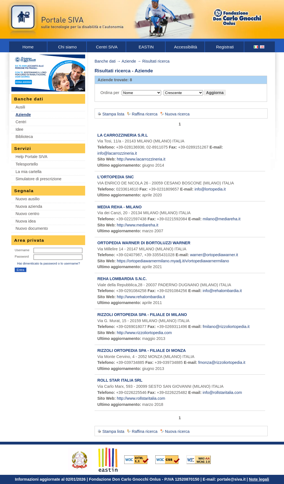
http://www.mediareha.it (137, 225)
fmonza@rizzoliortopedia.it (221, 362)
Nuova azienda (29, 206)
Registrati (225, 47)
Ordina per (109, 92)
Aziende (23, 114)
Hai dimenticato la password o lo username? (48, 263)
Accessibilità (185, 47)
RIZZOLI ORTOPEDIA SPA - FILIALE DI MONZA (141, 350)
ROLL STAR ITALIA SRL (120, 380)
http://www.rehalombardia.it (141, 297)
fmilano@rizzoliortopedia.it (226, 326)
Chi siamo (67, 47)
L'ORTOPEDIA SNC (115, 177)
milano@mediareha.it (221, 219)
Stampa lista (113, 114)
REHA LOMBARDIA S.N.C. (122, 278)
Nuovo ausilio (27, 199)
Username (22, 250)
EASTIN (146, 47)
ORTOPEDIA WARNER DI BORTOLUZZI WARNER (144, 243)
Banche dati (105, 61)
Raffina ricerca (145, 114)
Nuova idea (26, 221)
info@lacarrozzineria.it (117, 153)
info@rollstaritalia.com (222, 392)
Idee (19, 129)
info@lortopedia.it (210, 189)
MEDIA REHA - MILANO (119, 207)
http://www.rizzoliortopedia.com (144, 332)
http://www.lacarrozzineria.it (141, 159)
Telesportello (27, 164)
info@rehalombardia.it (222, 290)
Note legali (259, 479)
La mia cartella (29, 171)
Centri (21, 122)
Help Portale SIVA (31, 156)
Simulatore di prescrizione (39, 179)
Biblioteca (24, 136)
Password (22, 256)
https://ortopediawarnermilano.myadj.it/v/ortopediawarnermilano (173, 261)
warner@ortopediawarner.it (214, 255)
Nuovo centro (27, 213)
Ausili (20, 107)
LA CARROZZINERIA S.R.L (122, 135)
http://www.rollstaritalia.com (141, 398)
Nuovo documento (32, 228)
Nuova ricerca (177, 114)
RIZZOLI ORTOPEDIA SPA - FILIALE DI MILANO (142, 314)
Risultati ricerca (155, 61)
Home (28, 47)
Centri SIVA (107, 47)
